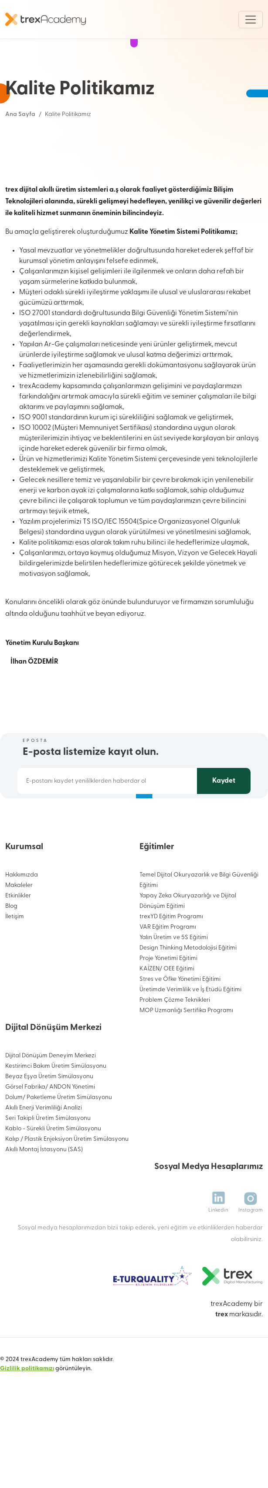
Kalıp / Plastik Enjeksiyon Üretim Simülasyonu (67, 1177)
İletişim (14, 955)
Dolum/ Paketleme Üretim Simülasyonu (58, 1136)
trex (221, 1352)
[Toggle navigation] (250, 19)
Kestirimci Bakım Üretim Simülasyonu (55, 1104)
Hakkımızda (21, 913)
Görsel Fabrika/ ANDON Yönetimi (50, 1125)
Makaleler (19, 923)
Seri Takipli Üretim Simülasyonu (48, 1156)
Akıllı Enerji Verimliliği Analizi (43, 1146)
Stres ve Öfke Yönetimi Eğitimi (180, 1017)
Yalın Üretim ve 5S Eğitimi (173, 976)
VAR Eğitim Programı (167, 965)
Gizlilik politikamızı (27, 1407)
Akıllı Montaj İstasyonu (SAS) (44, 1188)
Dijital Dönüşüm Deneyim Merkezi (50, 1094)
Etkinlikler (18, 934)
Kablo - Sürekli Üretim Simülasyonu (53, 1167)
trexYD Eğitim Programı (171, 955)
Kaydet (223, 819)
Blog (11, 944)
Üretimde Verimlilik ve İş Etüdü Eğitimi (190, 1028)
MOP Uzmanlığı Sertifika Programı (186, 1049)
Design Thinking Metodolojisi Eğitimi (188, 986)
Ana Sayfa (20, 114)
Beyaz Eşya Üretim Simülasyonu (49, 1115)
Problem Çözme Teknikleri (174, 1038)
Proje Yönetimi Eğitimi (168, 996)
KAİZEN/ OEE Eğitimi (166, 1007)
